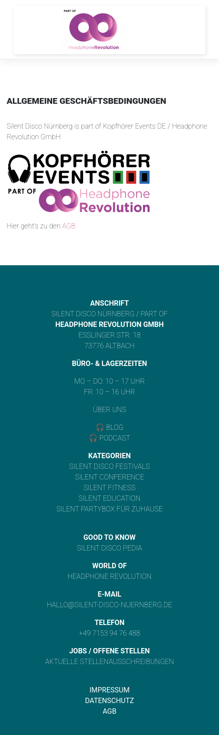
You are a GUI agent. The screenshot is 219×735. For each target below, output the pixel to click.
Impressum (109, 690)
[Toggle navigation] (184, 29)
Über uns (109, 409)
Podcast (115, 438)
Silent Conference (109, 477)
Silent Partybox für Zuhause (109, 509)
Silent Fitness (109, 487)
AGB (68, 226)
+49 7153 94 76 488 (109, 633)
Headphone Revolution (109, 576)
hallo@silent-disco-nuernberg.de (109, 605)
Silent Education (109, 498)
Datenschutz (109, 700)
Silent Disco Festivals (109, 466)
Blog (113, 427)
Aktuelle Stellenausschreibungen (109, 661)
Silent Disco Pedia (109, 548)
